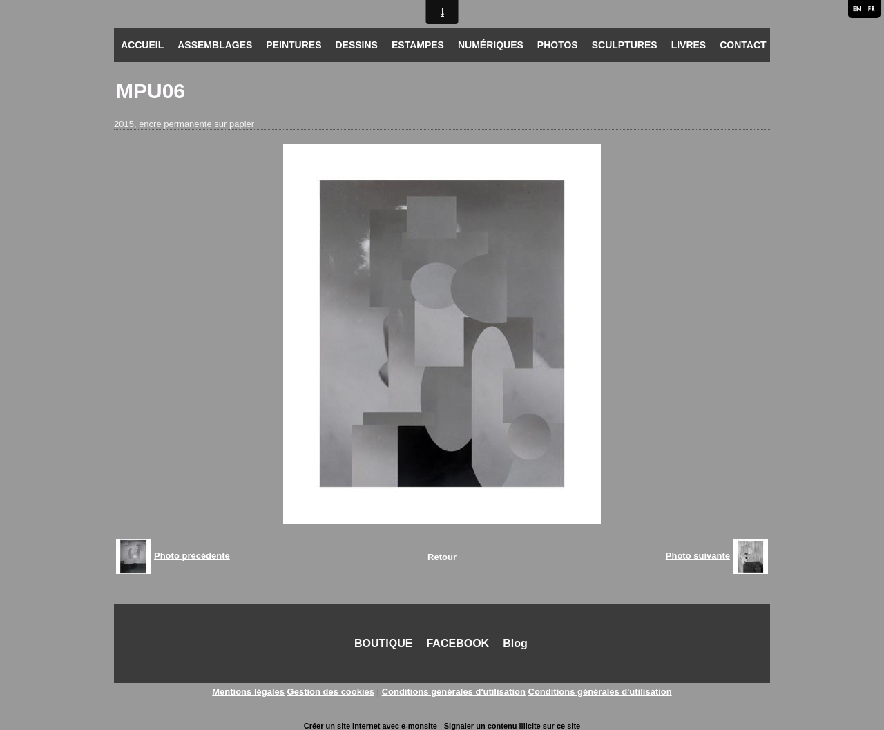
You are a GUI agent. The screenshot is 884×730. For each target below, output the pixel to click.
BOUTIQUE (383, 643)
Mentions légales (248, 691)
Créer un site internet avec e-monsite (370, 726)
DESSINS (356, 44)
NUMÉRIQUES (490, 44)
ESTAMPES (418, 44)
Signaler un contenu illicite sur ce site (512, 726)
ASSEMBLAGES (214, 44)
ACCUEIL (142, 44)
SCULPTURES (624, 44)
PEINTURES (293, 44)
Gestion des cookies (330, 691)
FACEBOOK (457, 643)
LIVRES (689, 44)
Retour (442, 557)
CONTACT (743, 44)
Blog (515, 643)
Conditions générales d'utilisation (454, 691)
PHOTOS (557, 44)
